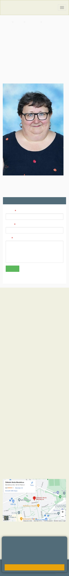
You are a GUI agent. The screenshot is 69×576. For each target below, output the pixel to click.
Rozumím (34, 567)
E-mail (9, 224)
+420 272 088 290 (23, 420)
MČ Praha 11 (10, 381)
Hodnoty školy (11, 359)
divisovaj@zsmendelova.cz (20, 45)
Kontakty (33, 21)
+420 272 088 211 (21, 416)
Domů (6, 21)
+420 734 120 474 (45, 423)
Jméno (10, 210)
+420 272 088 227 (23, 423)
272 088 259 (11, 57)
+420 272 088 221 (23, 396)
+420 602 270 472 (20, 399)
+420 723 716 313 (43, 416)
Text (8, 238)
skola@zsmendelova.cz (24, 403)
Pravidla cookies (35, 560)
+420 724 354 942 (45, 420)
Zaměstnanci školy (55, 21)
